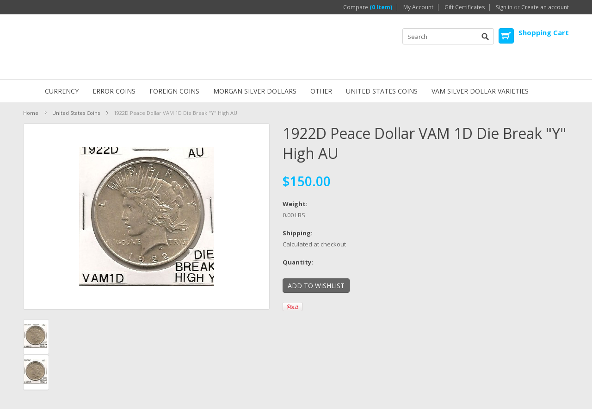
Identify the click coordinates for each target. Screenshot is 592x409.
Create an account (545, 7)
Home (30, 112)
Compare (367, 7)
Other (321, 91)
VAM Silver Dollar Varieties (480, 91)
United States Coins (382, 91)
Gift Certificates (464, 7)
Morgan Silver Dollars (254, 91)
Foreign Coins (174, 91)
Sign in (504, 7)
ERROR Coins (114, 91)
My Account (418, 7)
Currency (62, 91)
